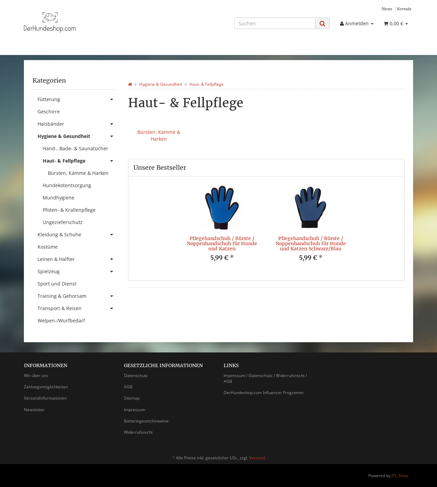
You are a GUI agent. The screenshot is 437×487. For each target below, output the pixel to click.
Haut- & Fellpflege (80, 161)
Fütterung (78, 99)
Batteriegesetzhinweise (146, 421)
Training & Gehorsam (78, 296)
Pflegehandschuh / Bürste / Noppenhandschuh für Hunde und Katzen (222, 243)
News (387, 8)
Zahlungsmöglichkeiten (46, 387)
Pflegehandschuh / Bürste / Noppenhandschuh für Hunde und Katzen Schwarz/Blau (311, 243)
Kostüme (48, 246)
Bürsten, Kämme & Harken (158, 135)
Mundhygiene (58, 197)
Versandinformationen (45, 398)
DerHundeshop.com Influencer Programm (264, 392)
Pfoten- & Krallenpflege (69, 210)
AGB (128, 387)
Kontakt (404, 8)
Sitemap (132, 398)
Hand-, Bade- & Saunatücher (75, 148)
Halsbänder (78, 124)
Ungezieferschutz (63, 222)
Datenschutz (136, 375)
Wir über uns (36, 375)
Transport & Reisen (78, 308)
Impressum (134, 410)
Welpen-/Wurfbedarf (61, 320)
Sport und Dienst (57, 283)
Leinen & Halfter (78, 259)
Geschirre (49, 111)
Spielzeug (78, 271)
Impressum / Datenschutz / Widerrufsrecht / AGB (265, 378)
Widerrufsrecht (138, 432)
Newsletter (34, 410)
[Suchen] (274, 23)
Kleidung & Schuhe (78, 234)
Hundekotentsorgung (67, 185)
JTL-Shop (400, 475)
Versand (257, 458)
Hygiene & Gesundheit (78, 136)
